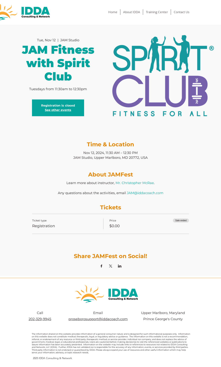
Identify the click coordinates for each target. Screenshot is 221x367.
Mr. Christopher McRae (135, 183)
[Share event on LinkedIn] (119, 266)
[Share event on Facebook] (101, 266)
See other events (58, 110)
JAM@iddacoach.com (145, 193)
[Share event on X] (110, 266)
